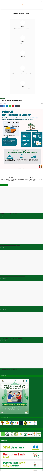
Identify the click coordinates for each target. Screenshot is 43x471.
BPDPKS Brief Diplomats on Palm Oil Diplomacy (10, 245)
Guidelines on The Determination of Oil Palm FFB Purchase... (12, 276)
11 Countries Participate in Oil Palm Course (9, 369)
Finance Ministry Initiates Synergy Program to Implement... (12, 338)
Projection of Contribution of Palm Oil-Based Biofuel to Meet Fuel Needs (11, 180)
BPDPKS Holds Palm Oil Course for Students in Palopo (11, 213)
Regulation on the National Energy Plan (8, 307)
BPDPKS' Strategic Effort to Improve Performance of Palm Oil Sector (32, 180)
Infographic (2, 98)
